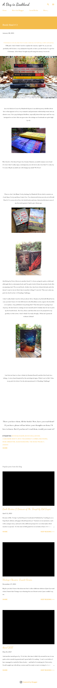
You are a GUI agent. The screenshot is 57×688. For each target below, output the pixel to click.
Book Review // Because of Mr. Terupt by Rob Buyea (27, 509)
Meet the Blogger (18, 10)
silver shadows (22, 442)
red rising (43, 439)
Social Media (33, 10)
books (37, 436)
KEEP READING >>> (47, 531)
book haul (29, 436)
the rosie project (36, 442)
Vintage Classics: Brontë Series (17, 579)
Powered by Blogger (28, 682)
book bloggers (18, 436)
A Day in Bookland (16, 4)
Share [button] (5, 448)
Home (5, 10)
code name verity (10, 439)
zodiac (6, 445)
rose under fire (9, 442)
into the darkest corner (28, 439)
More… (45, 10)
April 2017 (8, 647)
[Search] (48, 4)
